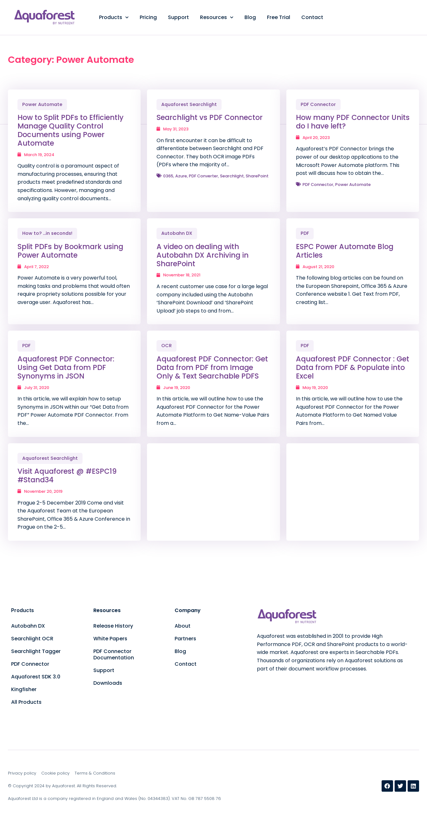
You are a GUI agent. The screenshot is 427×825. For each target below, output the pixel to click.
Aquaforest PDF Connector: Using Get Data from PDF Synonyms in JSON (65, 367)
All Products (26, 702)
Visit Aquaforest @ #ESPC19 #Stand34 (67, 475)
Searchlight (232, 176)
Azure (181, 176)
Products (114, 17)
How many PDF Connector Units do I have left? (353, 121)
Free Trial (278, 17)
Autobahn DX (176, 233)
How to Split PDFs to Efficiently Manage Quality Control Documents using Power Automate (70, 130)
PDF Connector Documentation (113, 654)
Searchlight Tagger (36, 651)
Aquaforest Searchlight (189, 104)
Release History (113, 626)
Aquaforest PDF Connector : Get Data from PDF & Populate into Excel (352, 367)
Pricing (148, 17)
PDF (305, 233)
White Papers (110, 638)
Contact (312, 17)
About (182, 626)
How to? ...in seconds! (47, 233)
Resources (216, 17)
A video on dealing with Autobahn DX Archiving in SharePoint (203, 255)
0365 (168, 176)
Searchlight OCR (32, 638)
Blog (250, 17)
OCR (166, 345)
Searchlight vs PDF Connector (210, 117)
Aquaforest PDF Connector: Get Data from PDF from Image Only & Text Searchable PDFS (212, 367)
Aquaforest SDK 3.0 (35, 676)
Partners (185, 638)
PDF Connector (318, 104)
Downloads (107, 683)
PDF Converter (203, 176)
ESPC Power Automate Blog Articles (344, 250)
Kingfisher (24, 689)
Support (178, 17)
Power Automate (42, 104)
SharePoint (257, 176)
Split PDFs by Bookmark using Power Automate (70, 250)
